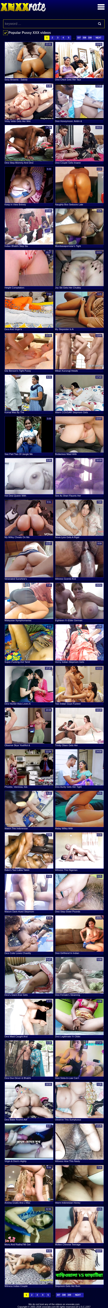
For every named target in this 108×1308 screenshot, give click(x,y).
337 (79, 38)
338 (84, 38)
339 (90, 38)
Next (98, 38)
